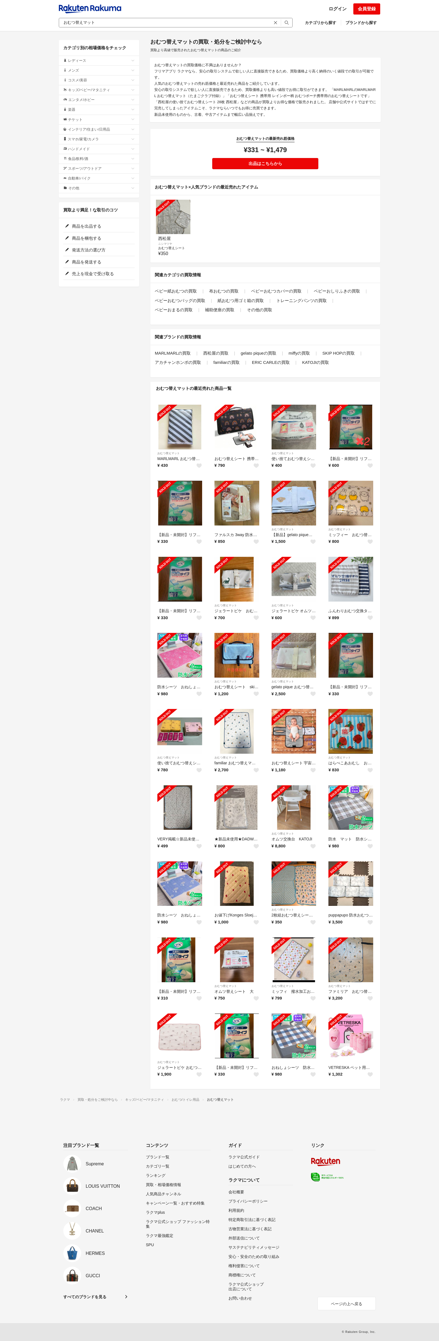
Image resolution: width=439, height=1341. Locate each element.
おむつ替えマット (168, 453)
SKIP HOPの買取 (339, 353)
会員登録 (367, 8)
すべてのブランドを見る (84, 1297)
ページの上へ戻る (346, 1304)
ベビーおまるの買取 (174, 309)
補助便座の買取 (219, 309)
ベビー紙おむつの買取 (176, 291)
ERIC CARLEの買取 (271, 362)
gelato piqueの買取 (258, 353)
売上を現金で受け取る (89, 273)
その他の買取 (259, 309)
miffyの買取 (299, 353)
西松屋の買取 (215, 353)
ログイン (338, 8)
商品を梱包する (83, 238)
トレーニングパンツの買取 (301, 300)
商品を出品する (83, 226)
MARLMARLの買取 (173, 353)
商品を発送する (83, 262)
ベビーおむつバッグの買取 (180, 300)
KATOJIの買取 (315, 362)
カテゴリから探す (320, 22)
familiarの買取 (226, 362)
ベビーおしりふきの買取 (337, 291)
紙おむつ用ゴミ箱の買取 (241, 300)
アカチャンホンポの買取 (178, 362)
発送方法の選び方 (85, 250)
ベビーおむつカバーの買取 (276, 291)
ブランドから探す (361, 22)
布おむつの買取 (224, 291)
